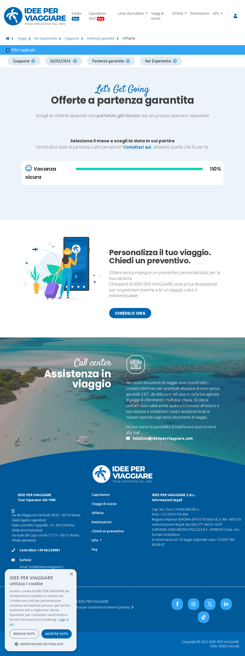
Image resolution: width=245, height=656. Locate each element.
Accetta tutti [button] (56, 634)
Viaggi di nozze (157, 16)
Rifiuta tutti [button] (24, 634)
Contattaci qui (137, 146)
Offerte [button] (178, 13)
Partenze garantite (111, 61)
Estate (76, 16)
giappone (72, 38)
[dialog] (41, 610)
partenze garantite (101, 38)
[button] (41, 644)
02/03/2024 (63, 61)
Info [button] (216, 13)
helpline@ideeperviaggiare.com (163, 438)
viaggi (22, 38)
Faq (94, 549)
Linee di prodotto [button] (131, 13)
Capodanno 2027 (97, 16)
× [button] (71, 574)
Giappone (24, 61)
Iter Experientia (45, 38)
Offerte (98, 513)
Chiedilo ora (130, 313)
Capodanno (101, 495)
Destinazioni (199, 13)
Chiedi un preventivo (108, 531)
